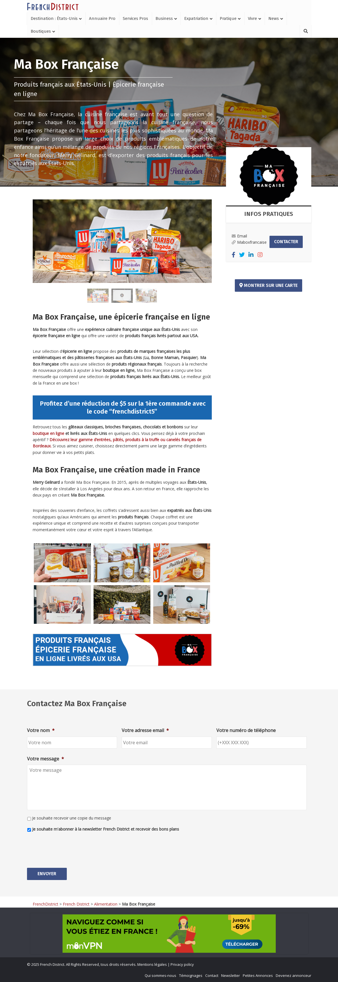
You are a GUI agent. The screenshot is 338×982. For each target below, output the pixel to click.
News (273, 18)
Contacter (286, 241)
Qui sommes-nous (160, 975)
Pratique (228, 18)
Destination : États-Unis (54, 18)
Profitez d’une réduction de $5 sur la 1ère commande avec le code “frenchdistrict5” (122, 407)
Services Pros (135, 18)
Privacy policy (182, 964)
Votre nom (41, 730)
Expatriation (196, 18)
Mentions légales (152, 964)
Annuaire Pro (102, 18)
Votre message (45, 759)
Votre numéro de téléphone (246, 730)
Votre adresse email (145, 730)
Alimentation (105, 904)
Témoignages (190, 975)
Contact (211, 975)
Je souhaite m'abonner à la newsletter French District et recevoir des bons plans (105, 829)
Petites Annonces (258, 975)
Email (239, 236)
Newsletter (230, 975)
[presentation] (70, 848)
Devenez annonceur (293, 975)
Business (164, 18)
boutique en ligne (49, 433)
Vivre (252, 18)
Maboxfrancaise (249, 242)
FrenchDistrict (45, 904)
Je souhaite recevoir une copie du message (71, 818)
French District (76, 904)
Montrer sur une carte (268, 285)
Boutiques (41, 31)
